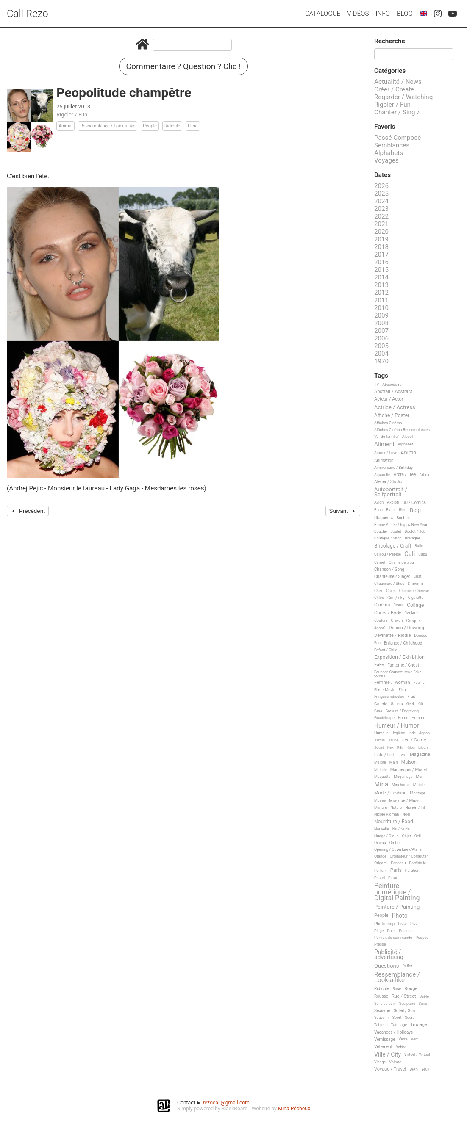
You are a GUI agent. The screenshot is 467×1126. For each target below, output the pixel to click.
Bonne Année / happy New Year (401, 524)
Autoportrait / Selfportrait (390, 492)
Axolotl (393, 502)
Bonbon (403, 518)
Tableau (381, 1024)
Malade (380, 770)
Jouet (379, 747)
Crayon (397, 620)
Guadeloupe (384, 717)
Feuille (419, 682)
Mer (419, 776)
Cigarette (415, 597)
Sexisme (382, 1011)
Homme (418, 717)
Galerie (380, 704)
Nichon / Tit (415, 807)
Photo (400, 916)
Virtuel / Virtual (417, 1054)
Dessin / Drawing (406, 628)
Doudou (420, 635)
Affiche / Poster (391, 415)
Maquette (382, 776)
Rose (396, 988)
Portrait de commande (393, 937)
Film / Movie (384, 690)
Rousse (381, 996)
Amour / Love (385, 452)
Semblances (391, 145)
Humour (381, 733)
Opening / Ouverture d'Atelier (398, 849)
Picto (402, 923)
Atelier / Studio (388, 482)
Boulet (395, 531)
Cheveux (416, 584)
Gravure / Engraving (402, 711)
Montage (417, 793)
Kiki (400, 747)
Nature (396, 807)
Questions (386, 965)
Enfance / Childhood (403, 643)
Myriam (380, 807)
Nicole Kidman (386, 814)
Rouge (410, 989)
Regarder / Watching (403, 97)
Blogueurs (383, 518)
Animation (384, 460)
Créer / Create (394, 89)
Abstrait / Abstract (393, 392)
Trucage (418, 1025)
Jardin (379, 740)
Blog (405, 13)
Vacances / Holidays (393, 1032)
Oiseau (380, 842)
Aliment (384, 444)
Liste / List (384, 755)
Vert (414, 1039)
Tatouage (399, 1024)
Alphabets (388, 153)
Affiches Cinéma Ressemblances (402, 430)
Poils (391, 930)
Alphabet (405, 444)
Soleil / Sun (404, 1011)
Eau (377, 643)
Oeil (417, 836)
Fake (379, 665)
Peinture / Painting (397, 907)
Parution (412, 870)
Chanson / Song (389, 569)
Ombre (395, 842)
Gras (378, 711)
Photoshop (384, 924)
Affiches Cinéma (388, 423)
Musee (380, 800)
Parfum (380, 870)
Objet (406, 836)
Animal (65, 126)
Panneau (398, 863)
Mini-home (400, 784)
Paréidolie (417, 863)
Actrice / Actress (394, 407)
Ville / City (387, 1054)
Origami (380, 863)
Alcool (407, 436)
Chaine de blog (401, 562)
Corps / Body (387, 613)
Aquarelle (382, 474)
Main (393, 762)
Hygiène (398, 733)
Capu (422, 554)
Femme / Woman (392, 683)
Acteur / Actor (388, 399)
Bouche (380, 531)
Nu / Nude (401, 829)
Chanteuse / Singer (392, 576)
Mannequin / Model (408, 770)
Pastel (379, 878)
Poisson (405, 930)
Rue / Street (404, 996)
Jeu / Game (414, 740)
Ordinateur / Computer (409, 856)
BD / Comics (414, 502)
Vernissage (384, 1039)
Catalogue (322, 13)
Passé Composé (397, 137)
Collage (415, 605)
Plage (379, 930)
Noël (406, 814)
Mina (381, 785)
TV (376, 384)
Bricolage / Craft (392, 546)
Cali (409, 554)
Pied (414, 923)
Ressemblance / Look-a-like (107, 126)
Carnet (380, 562)
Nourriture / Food (393, 821)
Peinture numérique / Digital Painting (397, 892)
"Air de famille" (386, 436)
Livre (402, 755)
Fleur (193, 126)
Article (424, 474)
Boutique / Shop (387, 538)
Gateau (397, 703)
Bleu (402, 510)
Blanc (390, 510)
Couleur (411, 613)
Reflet (407, 966)
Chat (418, 576)
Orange (380, 856)
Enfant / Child (385, 650)
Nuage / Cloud (386, 836)
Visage (380, 1062)
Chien (391, 590)
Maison (409, 762)
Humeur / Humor (396, 725)
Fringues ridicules (389, 696)
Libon (423, 747)
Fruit (411, 696)
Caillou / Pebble (387, 554)
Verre (402, 1039)
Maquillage (403, 776)
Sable (424, 996)
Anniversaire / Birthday (393, 467)
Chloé (379, 597)
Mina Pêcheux (294, 1109)
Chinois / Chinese (414, 590)
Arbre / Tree (405, 474)
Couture (381, 620)
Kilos (410, 747)
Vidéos (358, 13)
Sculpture (407, 1003)
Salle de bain (385, 1003)
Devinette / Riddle (392, 636)
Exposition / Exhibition (399, 657)
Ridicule (172, 126)
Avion (379, 502)
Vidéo (401, 1046)
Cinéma (382, 605)
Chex (378, 590)
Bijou (378, 510)
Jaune (393, 740)
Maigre (380, 762)
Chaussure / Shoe (389, 583)
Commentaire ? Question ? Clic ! (183, 66)
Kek (390, 747)
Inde (412, 733)
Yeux (425, 1069)
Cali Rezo (27, 13)
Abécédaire (391, 384)
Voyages (386, 160)
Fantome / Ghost (403, 665)
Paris (396, 870)
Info (382, 13)
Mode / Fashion (390, 793)
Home (403, 717)
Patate (393, 878)
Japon (424, 733)
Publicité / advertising (388, 954)
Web (413, 1069)
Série (423, 1003)
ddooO (380, 628)
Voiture (395, 1062)
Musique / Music (405, 800)
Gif (420, 703)
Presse (380, 944)
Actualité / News (398, 82)
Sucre (409, 1017)
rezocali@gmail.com (226, 1103)
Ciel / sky (396, 598)
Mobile (419, 784)
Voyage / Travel (390, 1069)
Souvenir (381, 1017)
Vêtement (383, 1047)
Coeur (398, 605)
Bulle (418, 546)
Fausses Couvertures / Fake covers (397, 673)
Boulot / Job (415, 531)
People (150, 126)
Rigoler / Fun (71, 114)
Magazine (420, 755)
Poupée (422, 937)
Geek (410, 703)
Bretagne (412, 538)
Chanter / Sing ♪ (397, 112)
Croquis (413, 620)
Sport (397, 1017)
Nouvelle (381, 829)
